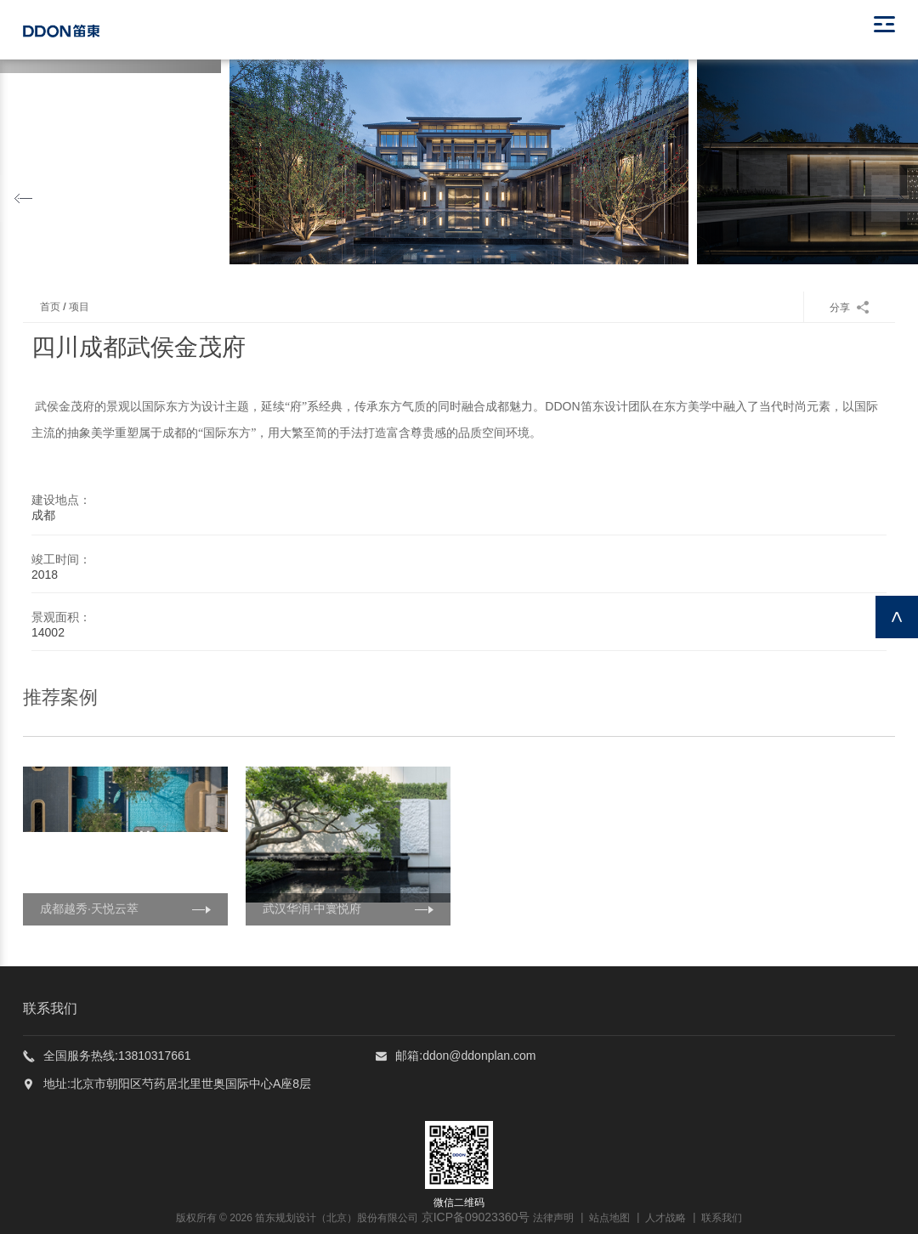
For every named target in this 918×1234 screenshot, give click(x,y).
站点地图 (609, 1218)
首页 (50, 307)
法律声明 (553, 1218)
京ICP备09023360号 (476, 1217)
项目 (79, 307)
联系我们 (721, 1218)
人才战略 (665, 1218)
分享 (850, 308)
